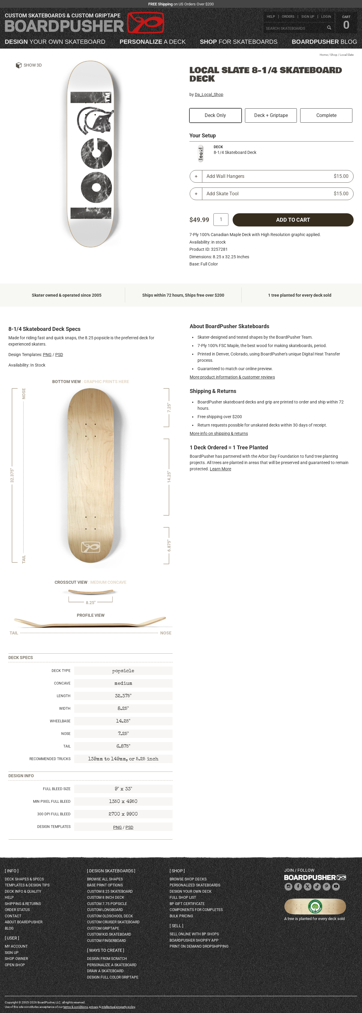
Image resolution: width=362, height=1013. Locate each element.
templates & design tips (27, 885)
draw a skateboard (105, 971)
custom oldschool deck (110, 916)
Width (65, 708)
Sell (176, 925)
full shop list (183, 897)
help (271, 17)
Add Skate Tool (277, 194)
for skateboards (239, 42)
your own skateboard (55, 42)
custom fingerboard (106, 941)
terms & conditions (75, 1007)
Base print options (105, 885)
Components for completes (196, 910)
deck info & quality (23, 891)
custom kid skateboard (109, 934)
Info (12, 870)
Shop (333, 54)
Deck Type (61, 671)
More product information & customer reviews (232, 377)
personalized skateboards (195, 885)
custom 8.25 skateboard (110, 891)
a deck (152, 42)
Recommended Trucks (50, 759)
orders (288, 17)
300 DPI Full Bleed (54, 814)
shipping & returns (23, 904)
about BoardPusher (23, 922)
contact (13, 916)
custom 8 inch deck (105, 897)
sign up (307, 17)
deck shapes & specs (24, 879)
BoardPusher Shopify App (194, 940)
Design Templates (54, 827)
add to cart (293, 220)
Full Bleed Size (57, 789)
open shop (15, 965)
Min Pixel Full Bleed (52, 801)
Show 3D (33, 65)
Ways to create (105, 950)
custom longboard (105, 910)
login (326, 17)
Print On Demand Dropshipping (199, 946)
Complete (326, 115)
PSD (59, 354)
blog (324, 42)
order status (17, 910)
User (12, 938)
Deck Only (215, 115)
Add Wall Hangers (277, 176)
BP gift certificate (187, 904)
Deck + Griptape (271, 115)
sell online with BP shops (194, 934)
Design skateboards (111, 870)
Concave (62, 683)
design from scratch (107, 959)
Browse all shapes (105, 879)
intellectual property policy (118, 1007)
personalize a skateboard (112, 965)
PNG (47, 354)
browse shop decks (188, 879)
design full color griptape (112, 977)
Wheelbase (60, 721)
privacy (93, 1007)
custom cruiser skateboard (113, 922)
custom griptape (103, 928)
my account (16, 946)
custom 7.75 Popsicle (107, 904)
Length (64, 696)
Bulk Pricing (181, 916)
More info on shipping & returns (219, 433)
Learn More (220, 468)
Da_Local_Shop (209, 94)
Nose (66, 734)
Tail (67, 746)
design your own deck (191, 891)
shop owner (16, 959)
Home (324, 54)
